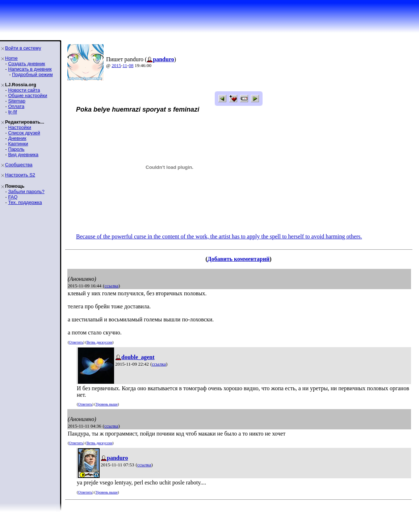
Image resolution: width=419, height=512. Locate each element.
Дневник (17, 138)
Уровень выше (107, 404)
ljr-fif (12, 112)
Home (11, 58)
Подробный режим (32, 74)
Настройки (19, 127)
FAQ (12, 197)
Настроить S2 (20, 175)
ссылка (111, 285)
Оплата (16, 106)
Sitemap (16, 101)
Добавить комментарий (238, 259)
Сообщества (19, 164)
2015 (116, 65)
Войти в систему (23, 48)
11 (125, 65)
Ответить (76, 342)
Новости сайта (24, 90)
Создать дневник (26, 63)
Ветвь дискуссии (99, 342)
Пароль (16, 149)
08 (131, 65)
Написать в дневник (29, 69)
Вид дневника (23, 154)
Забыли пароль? (26, 191)
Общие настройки (27, 95)
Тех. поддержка (25, 202)
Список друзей (24, 133)
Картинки (18, 143)
